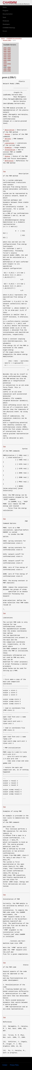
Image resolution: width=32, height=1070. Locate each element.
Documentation (8, 14)
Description (9, 130)
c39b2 (9, 67)
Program (5, 10)
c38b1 (5, 69)
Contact (4, 1065)
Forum (5, 31)
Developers (6, 24)
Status (7, 156)
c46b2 (9, 55)
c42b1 (5, 62)
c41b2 (9, 63)
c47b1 (5, 53)
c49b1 (5, 49)
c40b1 (5, 65)
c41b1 (5, 63)
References (9, 161)
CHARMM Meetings (9, 28)
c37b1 (5, 70)
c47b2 (9, 53)
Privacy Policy (14, 1065)
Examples (8, 147)
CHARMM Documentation (14, 38)
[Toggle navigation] (3, 35)
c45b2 (9, 56)
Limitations (9, 143)
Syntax (7, 134)
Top (4, 171)
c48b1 (5, 51)
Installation (10, 150)
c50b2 (9, 48)
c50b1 (5, 48)
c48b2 (9, 51)
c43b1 (5, 60)
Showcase (6, 21)
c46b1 (5, 55)
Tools (4, 17)
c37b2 (9, 70)
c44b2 (9, 58)
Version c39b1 (7, 40)
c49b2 (9, 49)
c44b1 (5, 58)
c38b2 (9, 69)
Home (5, 7)
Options (8, 139)
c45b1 (5, 56)
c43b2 (9, 60)
